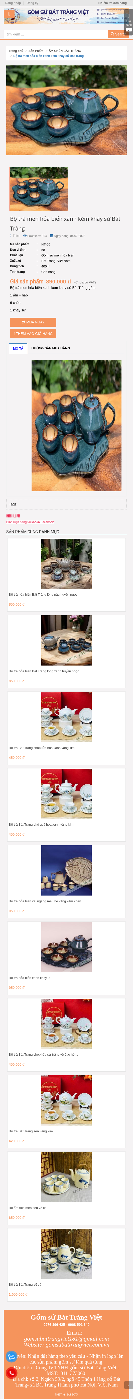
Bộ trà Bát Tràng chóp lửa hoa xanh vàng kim (42, 748)
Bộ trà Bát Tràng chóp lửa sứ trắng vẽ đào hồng (43, 1054)
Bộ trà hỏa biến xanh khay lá (29, 978)
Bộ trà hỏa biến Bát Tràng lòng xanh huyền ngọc (44, 671)
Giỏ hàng (128, 22)
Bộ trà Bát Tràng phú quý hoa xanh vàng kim (41, 824)
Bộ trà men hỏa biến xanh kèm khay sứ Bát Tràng (48, 56)
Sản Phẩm (36, 51)
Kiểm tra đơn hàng (112, 3)
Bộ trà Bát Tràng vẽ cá (25, 1284)
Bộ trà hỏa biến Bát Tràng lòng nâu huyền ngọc (43, 594)
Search (118, 34)
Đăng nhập (13, 3)
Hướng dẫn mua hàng (51, 348)
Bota (75, 1394)
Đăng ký (32, 3)
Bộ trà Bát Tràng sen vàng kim (31, 1131)
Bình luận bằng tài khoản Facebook (30, 522)
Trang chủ (16, 51)
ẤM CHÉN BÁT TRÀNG (65, 51)
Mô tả (18, 348)
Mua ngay (33, 322)
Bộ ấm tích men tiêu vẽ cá (28, 1208)
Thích (15, 235)
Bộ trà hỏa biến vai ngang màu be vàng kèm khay (45, 901)
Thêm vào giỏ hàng (33, 334)
